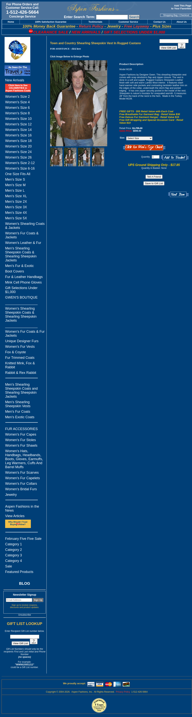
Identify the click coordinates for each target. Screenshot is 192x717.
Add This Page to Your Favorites (181, 7)
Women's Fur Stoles (20, 440)
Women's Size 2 (17, 97)
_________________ (21, 303)
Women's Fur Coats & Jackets (21, 235)
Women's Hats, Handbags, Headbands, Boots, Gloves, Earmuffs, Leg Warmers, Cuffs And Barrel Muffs (24, 459)
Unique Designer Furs (21, 341)
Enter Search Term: (79, 17)
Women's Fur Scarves (22, 472)
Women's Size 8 (17, 113)
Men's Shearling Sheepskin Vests (17, 404)
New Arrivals (14, 80)
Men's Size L (15, 190)
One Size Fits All (17, 174)
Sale (8, 566)
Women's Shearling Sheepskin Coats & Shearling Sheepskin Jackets (21, 314)
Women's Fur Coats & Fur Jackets (25, 333)
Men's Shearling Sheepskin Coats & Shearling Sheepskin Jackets (21, 254)
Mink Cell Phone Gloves (23, 282)
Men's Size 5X (16, 218)
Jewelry (11, 495)
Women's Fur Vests (20, 346)
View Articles (15, 516)
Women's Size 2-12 (20, 163)
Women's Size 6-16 (20, 168)
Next (178, 194)
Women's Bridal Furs (21, 489)
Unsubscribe (24, 615)
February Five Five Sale (23, 539)
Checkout (184, 15)
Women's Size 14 (18, 130)
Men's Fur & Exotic (19, 266)
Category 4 (13, 561)
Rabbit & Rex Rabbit (20, 373)
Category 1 (13, 544)
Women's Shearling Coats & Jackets (25, 226)
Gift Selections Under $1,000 (21, 290)
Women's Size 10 (18, 119)
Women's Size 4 (17, 102)
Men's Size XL (16, 196)
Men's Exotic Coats (19, 417)
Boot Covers (14, 271)
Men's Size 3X (16, 207)
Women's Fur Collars (21, 483)
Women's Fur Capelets (22, 478)
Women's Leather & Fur (23, 243)
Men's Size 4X (16, 213)
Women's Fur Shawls (21, 445)
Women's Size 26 (18, 157)
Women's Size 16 (18, 135)
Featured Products (19, 572)
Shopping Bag (170, 15)
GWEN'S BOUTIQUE (21, 297)
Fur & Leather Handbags (24, 277)
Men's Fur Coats (17, 411)
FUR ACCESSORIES (21, 429)
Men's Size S (15, 179)
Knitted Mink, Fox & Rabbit (20, 365)
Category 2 (13, 550)
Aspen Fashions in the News (22, 508)
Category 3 (13, 555)
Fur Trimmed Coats (19, 358)
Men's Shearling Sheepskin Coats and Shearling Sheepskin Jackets (21, 390)
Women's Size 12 (18, 124)
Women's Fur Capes (20, 434)
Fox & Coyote (15, 352)
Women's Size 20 (18, 146)
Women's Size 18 (18, 141)
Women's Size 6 (17, 108)
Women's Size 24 (18, 152)
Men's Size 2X (16, 201)
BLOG (24, 583)
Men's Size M (15, 185)
